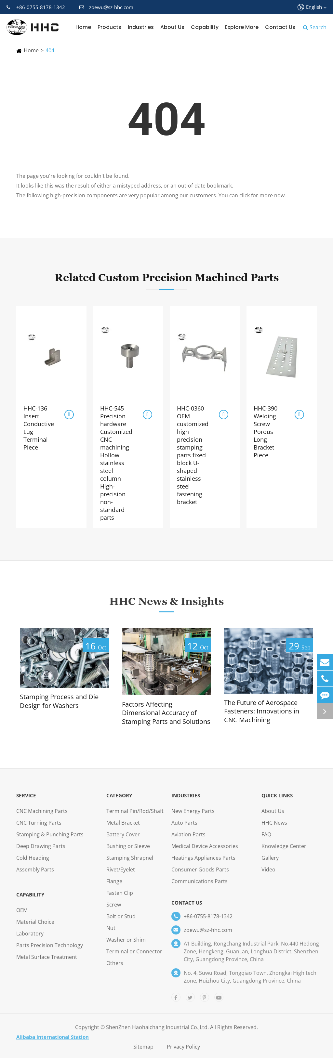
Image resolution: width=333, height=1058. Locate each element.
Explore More (242, 27)
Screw (113, 909)
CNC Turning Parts (38, 827)
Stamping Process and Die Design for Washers (59, 701)
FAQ (266, 838)
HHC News (274, 827)
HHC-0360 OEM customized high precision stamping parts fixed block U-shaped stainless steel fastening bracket (192, 455)
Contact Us (280, 27)
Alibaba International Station (52, 1041)
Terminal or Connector (134, 956)
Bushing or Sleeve (128, 850)
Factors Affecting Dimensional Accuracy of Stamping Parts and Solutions (166, 713)
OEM (22, 914)
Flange (114, 885)
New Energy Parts (193, 815)
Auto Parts (184, 827)
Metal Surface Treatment (46, 961)
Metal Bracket (123, 827)
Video (268, 874)
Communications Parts (199, 885)
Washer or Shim (126, 944)
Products (109, 27)
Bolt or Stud (121, 920)
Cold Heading (32, 862)
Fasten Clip (119, 897)
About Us (172, 27)
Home (83, 27)
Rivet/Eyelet (120, 874)
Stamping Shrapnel (129, 862)
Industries (141, 27)
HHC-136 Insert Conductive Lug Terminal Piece (38, 427)
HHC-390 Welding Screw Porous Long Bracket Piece (265, 431)
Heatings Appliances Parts (203, 862)
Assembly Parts (35, 874)
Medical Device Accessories (204, 850)
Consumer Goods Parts (200, 874)
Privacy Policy (183, 1051)
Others (114, 967)
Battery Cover (123, 838)
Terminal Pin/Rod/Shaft (135, 815)
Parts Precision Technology (49, 949)
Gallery (270, 862)
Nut (110, 932)
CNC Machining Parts (42, 815)
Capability (205, 27)
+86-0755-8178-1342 (36, 7)
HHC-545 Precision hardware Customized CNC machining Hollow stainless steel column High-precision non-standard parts (116, 462)
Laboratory (30, 938)
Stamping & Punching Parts (50, 838)
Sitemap (143, 1051)
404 (50, 50)
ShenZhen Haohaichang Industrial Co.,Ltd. (157, 1031)
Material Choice (35, 926)
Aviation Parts (188, 838)
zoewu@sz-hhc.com (106, 7)
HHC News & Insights (166, 605)
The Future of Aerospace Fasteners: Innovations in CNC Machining (261, 711)
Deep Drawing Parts (40, 850)
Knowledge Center (283, 850)
